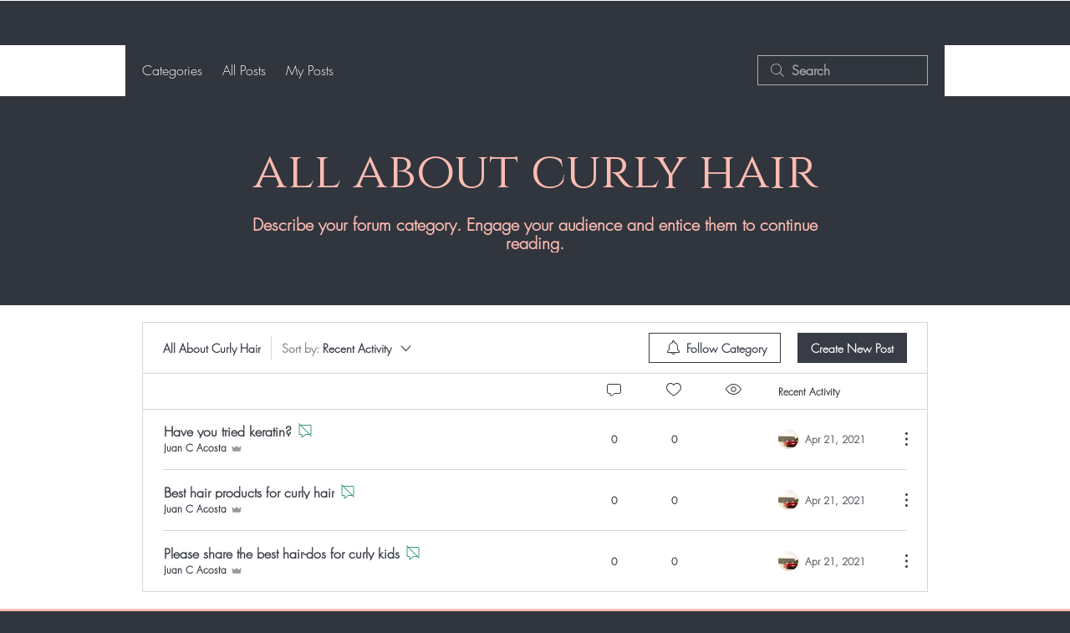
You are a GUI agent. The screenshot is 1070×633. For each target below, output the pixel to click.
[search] (842, 70)
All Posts (244, 70)
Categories (172, 70)
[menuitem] (715, 348)
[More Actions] (898, 439)
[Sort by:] (348, 348)
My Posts (310, 70)
